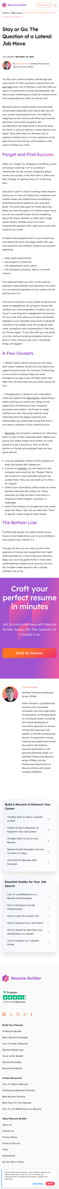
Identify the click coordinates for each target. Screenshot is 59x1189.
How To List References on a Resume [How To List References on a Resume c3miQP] (21, 1109)
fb (31, 1014)
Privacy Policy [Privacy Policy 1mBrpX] (9, 1137)
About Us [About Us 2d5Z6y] (7, 1124)
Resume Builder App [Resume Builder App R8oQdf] (12, 1049)
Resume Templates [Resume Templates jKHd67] (12, 1068)
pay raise (7, 86)
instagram (18, 1014)
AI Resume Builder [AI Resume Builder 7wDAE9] (12, 1031)
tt (25, 1014)
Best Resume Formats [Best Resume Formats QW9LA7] (13, 1096)
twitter (10, 1014)
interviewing (32, 398)
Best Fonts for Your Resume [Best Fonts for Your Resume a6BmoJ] (16, 1102)
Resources (16, 12)
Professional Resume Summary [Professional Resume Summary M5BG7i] (18, 1090)
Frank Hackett (22, 63)
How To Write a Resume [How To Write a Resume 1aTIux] (15, 1043)
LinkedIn (22, 468)
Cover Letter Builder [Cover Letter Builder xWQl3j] (12, 1056)
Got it (50, 1183)
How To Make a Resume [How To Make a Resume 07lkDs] (15, 1084)
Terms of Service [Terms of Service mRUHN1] (11, 1143)
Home (5, 12)
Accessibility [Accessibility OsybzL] (8, 1155)
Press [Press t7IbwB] (5, 1149)
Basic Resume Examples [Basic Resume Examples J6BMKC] (15, 1037)
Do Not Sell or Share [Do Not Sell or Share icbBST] (13, 1161)
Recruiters (10, 433)
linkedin (4, 1014)
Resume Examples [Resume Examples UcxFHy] (12, 1062)
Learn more (38, 1183)
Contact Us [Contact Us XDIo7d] (8, 1131)
